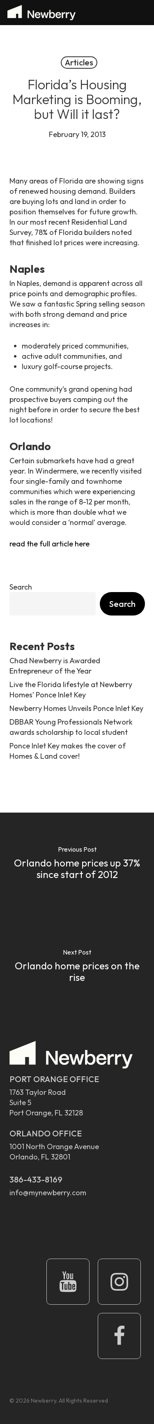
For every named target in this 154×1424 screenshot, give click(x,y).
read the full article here (49, 543)
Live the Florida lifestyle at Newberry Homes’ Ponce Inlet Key (70, 689)
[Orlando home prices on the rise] (77, 966)
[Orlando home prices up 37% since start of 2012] (77, 864)
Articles (79, 62)
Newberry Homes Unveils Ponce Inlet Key (76, 708)
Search (20, 587)
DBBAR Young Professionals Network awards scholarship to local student (71, 727)
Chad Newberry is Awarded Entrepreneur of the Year (54, 666)
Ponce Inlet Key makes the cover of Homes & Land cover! (67, 751)
